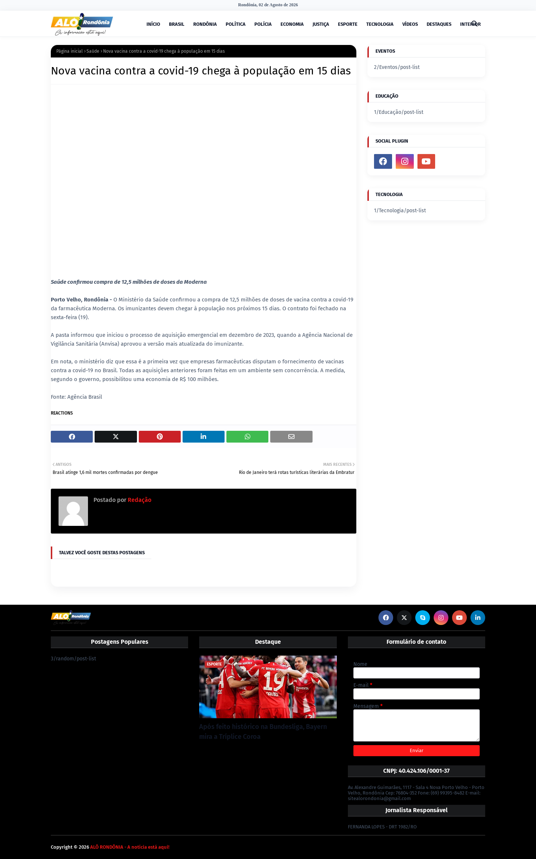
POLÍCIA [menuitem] (263, 24)
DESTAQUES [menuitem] (439, 24)
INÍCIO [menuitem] (153, 24)
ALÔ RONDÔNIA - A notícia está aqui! (129, 847)
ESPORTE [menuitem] (347, 24)
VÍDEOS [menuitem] (410, 24)
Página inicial (69, 51)
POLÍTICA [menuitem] (236, 24)
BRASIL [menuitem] (176, 24)
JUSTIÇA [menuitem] (321, 24)
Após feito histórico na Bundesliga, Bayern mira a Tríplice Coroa (263, 732)
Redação (138, 499)
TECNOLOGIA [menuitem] (380, 24)
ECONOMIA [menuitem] (292, 24)
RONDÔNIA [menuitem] (205, 24)
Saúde (93, 51)
